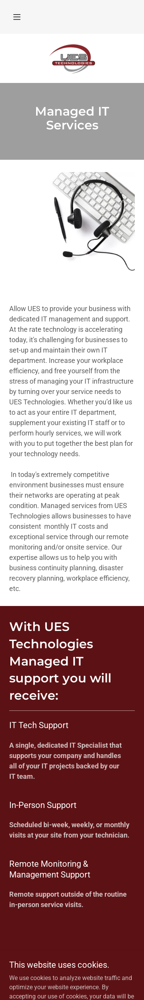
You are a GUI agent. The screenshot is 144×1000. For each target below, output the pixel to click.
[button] (17, 17)
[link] (72, 58)
